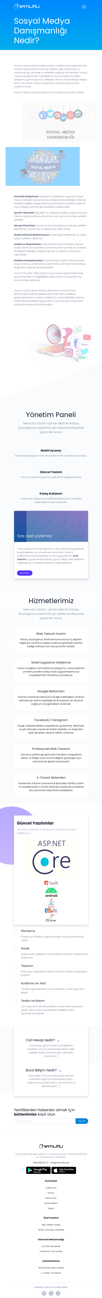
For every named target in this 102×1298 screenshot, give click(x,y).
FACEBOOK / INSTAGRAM (51, 1251)
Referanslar (51, 1198)
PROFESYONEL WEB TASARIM (51, 1267)
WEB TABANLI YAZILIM (51, 1224)
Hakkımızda (51, 1187)
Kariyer (51, 1192)
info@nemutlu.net (59, 1162)
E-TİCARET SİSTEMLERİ (51, 1273)
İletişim (51, 1208)
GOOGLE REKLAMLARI (51, 1246)
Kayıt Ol (82, 1121)
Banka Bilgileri (51, 1203)
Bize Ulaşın (24, 573)
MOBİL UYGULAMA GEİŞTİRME (51, 1230)
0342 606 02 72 (40, 1162)
